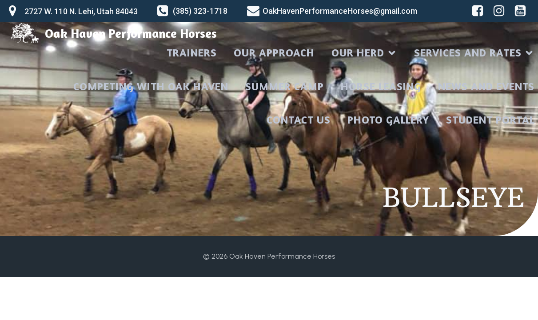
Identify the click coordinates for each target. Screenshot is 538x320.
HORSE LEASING (381, 86)
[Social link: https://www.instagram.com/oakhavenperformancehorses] (500, 11)
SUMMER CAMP (284, 86)
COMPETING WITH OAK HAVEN (150, 86)
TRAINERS (192, 52)
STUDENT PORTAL (490, 119)
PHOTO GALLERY (388, 119)
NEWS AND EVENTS (486, 86)
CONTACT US (299, 119)
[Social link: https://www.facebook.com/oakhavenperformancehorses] (479, 11)
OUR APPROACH (274, 52)
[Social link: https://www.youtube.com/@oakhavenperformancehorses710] (522, 11)
